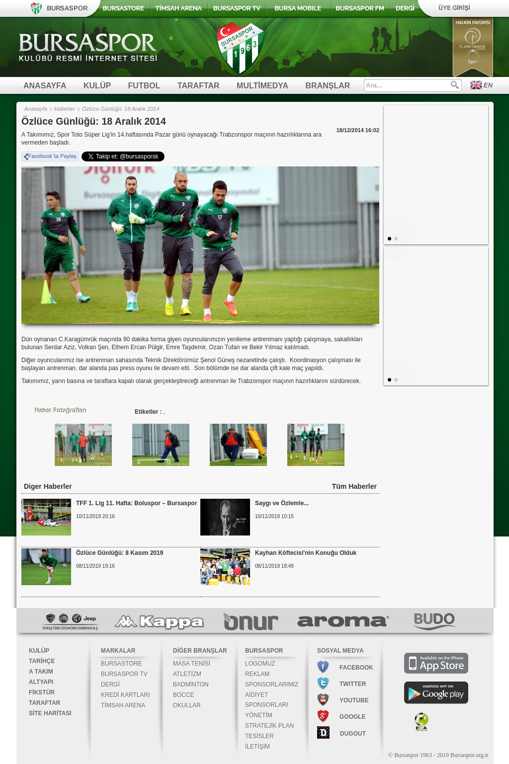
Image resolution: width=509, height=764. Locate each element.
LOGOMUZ (260, 663)
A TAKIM (41, 671)
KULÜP (97, 85)
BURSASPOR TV (124, 674)
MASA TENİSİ (191, 663)
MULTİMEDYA (262, 85)
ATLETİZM (187, 674)
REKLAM (257, 674)
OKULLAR (187, 705)
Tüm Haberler (354, 486)
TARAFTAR (198, 85)
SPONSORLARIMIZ (271, 684)
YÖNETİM (258, 715)
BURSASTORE (121, 663)
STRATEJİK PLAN (269, 725)
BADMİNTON (191, 684)
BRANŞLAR (328, 85)
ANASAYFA (45, 85)
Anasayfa (35, 109)
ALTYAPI (41, 682)
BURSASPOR (264, 650)
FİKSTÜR (42, 692)
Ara (455, 85)
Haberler (64, 109)
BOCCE (183, 694)
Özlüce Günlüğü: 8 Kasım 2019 (119, 552)
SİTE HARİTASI (50, 713)
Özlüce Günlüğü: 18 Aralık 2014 (121, 109)
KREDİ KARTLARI (125, 694)
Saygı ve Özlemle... (282, 503)
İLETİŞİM (257, 746)
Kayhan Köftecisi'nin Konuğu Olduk (305, 552)
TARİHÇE (42, 661)
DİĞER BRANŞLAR (200, 650)
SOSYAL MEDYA (340, 650)
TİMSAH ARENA (123, 705)
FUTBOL (144, 85)
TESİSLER (259, 736)
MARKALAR (118, 650)
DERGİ (110, 684)
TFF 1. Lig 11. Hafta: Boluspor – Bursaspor (136, 503)
